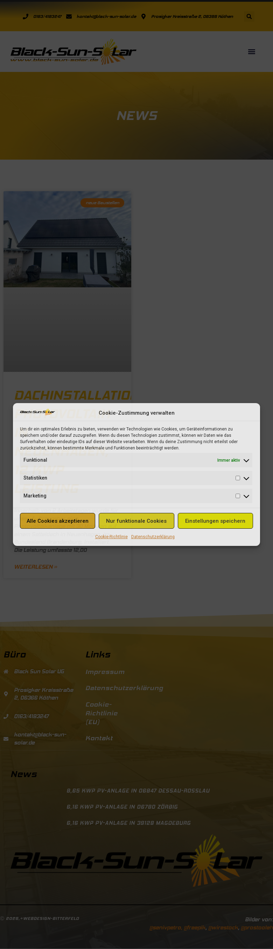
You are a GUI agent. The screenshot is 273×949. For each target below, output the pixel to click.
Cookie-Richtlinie (111, 536)
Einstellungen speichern (215, 521)
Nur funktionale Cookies (136, 521)
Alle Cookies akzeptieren (58, 521)
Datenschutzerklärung (153, 536)
